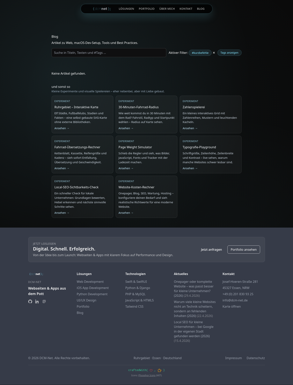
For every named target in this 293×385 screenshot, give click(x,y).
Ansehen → (62, 128)
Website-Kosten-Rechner (136, 187)
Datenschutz (256, 358)
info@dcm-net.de (235, 300)
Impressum (233, 358)
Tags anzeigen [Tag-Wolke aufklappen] (229, 52)
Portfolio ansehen (244, 249)
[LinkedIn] (37, 301)
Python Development (92, 294)
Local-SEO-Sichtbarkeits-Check (77, 187)
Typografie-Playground (199, 147)
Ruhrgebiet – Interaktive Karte (77, 107)
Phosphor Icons (147, 375)
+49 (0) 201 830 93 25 (238, 294)
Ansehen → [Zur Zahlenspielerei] (190, 128)
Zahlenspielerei (194, 107)
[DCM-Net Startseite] (102, 8)
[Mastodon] (44, 301)
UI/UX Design (86, 300)
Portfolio (147, 8)
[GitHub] (30, 301)
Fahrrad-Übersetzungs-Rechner (77, 147)
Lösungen (126, 8)
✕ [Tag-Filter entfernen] (214, 53)
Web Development (90, 281)
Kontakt (185, 8)
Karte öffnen (232, 306)
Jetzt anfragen (211, 249)
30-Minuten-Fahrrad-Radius (139, 107)
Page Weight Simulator (135, 147)
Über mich (167, 8)
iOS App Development (93, 288)
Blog (201, 8)
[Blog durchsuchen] (109, 52)
